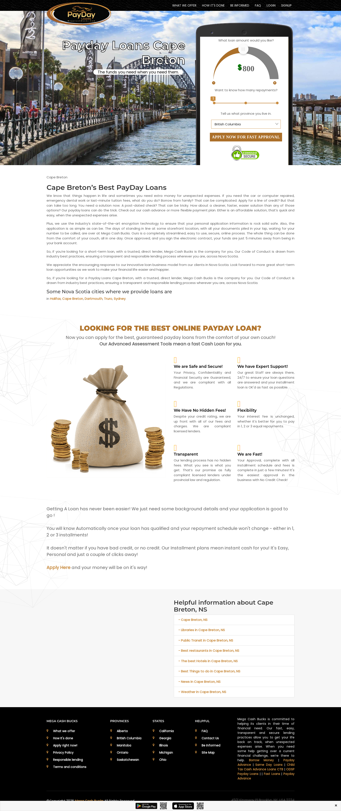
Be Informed (211, 745)
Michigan (166, 752)
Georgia (165, 738)
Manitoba (124, 745)
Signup (286, 5)
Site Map (208, 752)
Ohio (162, 760)
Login (271, 5)
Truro (108, 298)
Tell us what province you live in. (246, 113)
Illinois (163, 745)
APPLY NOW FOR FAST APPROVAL (246, 137)
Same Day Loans (268, 765)
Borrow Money (261, 760)
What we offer (64, 731)
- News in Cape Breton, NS (199, 681)
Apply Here (58, 567)
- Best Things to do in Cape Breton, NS (209, 671)
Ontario (122, 752)
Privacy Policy (63, 752)
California (166, 731)
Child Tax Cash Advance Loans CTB (266, 767)
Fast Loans (272, 774)
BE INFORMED (239, 5)
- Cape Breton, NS (192, 619)
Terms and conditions (69, 767)
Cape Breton (72, 298)
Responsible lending (68, 760)
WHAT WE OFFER (184, 5)
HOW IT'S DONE (213, 5)
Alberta (122, 731)
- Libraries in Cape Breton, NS (201, 630)
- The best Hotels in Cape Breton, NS (208, 661)
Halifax (55, 298)
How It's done (63, 738)
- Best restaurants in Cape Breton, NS (208, 650)
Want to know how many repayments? (246, 90)
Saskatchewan (128, 760)
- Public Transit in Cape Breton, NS (205, 640)
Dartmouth (93, 298)
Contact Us (210, 738)
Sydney (119, 298)
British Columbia (129, 738)
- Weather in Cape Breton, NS (202, 692)
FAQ (258, 5)
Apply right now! (65, 745)
